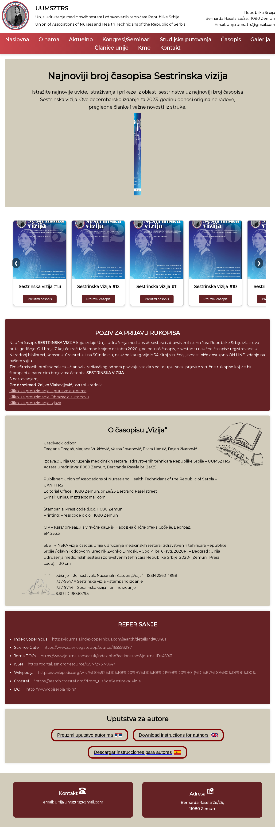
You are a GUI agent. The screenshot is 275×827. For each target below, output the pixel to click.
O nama (49, 39)
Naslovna (17, 39)
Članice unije (111, 48)
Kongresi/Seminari (126, 39)
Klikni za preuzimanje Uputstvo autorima (47, 391)
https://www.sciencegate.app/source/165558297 (87, 647)
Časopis (231, 39)
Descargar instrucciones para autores (137, 752)
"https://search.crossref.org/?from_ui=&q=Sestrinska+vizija (87, 681)
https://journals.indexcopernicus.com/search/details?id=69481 (109, 639)
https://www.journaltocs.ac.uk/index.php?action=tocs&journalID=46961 (106, 656)
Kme (144, 48)
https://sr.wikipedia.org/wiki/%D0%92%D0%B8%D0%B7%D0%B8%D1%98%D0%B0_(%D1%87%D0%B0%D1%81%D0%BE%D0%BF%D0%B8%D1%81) (149, 672)
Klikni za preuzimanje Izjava (35, 403)
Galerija (260, 39)
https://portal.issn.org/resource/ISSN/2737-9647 (71, 664)
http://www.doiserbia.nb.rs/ (51, 689)
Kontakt (170, 48)
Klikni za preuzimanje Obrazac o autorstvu (49, 397)
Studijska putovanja (185, 39)
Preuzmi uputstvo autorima (89, 735)
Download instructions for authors (178, 735)
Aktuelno (81, 39)
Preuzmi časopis (40, 299)
